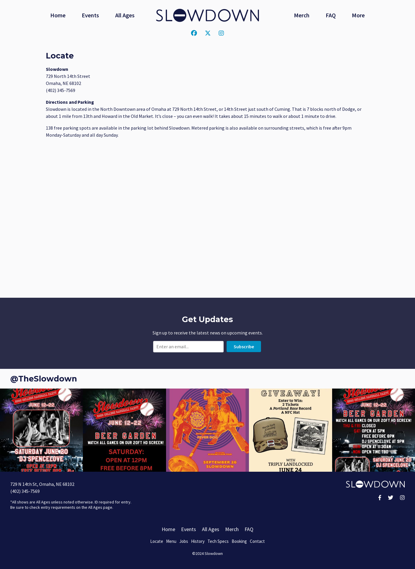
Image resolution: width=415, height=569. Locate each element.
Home (58, 15)
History (198, 541)
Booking (239, 541)
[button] (41, 430)
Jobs (183, 541)
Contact (257, 541)
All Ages (125, 15)
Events (90, 15)
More (358, 15)
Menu (171, 541)
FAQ (331, 15)
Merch (301, 15)
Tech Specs (218, 541)
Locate (156, 541)
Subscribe (244, 346)
